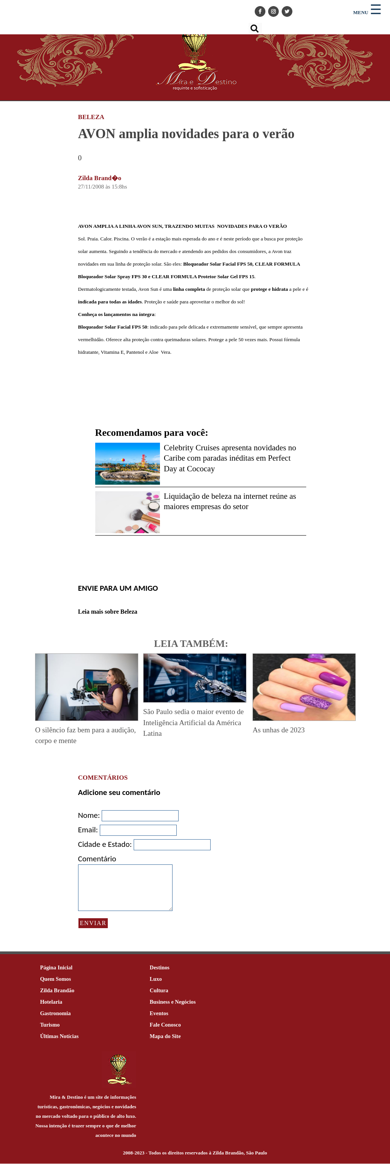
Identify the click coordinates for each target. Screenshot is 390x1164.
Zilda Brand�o (99, 178)
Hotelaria (51, 1002)
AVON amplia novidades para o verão (186, 133)
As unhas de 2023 (279, 730)
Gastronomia (55, 1014)
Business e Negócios (173, 1002)
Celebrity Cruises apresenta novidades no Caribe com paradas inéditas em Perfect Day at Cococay (230, 458)
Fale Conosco (165, 1025)
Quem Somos (55, 979)
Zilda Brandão (57, 991)
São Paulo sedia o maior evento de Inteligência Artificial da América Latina (193, 723)
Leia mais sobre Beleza (107, 611)
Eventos (159, 1014)
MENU (360, 12)
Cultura (159, 991)
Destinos (159, 968)
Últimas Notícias (59, 1036)
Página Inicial (56, 968)
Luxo (156, 979)
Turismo (49, 1025)
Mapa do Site (165, 1036)
